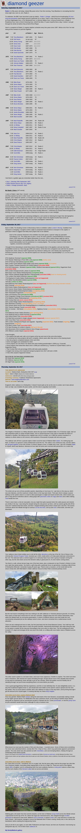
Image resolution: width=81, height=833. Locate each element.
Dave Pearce (18, 142)
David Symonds (19, 52)
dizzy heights (50, 691)
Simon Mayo (18, 108)
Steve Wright (18, 89)
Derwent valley (27, 769)
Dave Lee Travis (19, 61)
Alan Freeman (18, 65)
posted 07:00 (72, 187)
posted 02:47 (72, 221)
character (41, 817)
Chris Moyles (18, 140)
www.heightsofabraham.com (20, 379)
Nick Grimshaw (18, 157)
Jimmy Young (18, 41)
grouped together (13, 444)
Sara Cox (17, 133)
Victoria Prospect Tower (21, 556)
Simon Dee (17, 44)
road (6, 498)
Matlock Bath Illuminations (25, 754)
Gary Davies (17, 99)
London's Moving (57, 228)
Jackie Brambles (19, 112)
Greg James (17, 163)
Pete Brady (17, 48)
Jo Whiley (17, 125)
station (58, 441)
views (49, 496)
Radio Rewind (10, 183)
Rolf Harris (17, 39)
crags (54, 496)
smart (52, 817)
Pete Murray (17, 50)
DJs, (25, 183)
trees (60, 496)
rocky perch (58, 767)
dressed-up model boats (49, 754)
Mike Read (17, 82)
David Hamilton (18, 76)
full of (35, 817)
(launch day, (19, 183)
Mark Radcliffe (18, 120)
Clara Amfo (17, 170)
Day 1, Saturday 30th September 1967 (18, 181)
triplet (73, 444)
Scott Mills (17, 153)
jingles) (29, 183)
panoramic (43, 496)
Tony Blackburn (18, 37)
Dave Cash (17, 46)
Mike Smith (17, 95)
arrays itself (55, 814)
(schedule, (20, 185)
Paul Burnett (17, 74)
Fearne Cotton (18, 159)
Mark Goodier (18, 116)
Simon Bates (18, 84)
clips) (25, 185)
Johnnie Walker (18, 63)
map (35, 372)
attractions (45, 554)
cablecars (32, 826)
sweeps (27, 697)
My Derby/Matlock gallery (13, 830)
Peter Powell (18, 91)
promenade (57, 700)
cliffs (10, 767)
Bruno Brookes (18, 104)
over (55, 507)
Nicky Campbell (19, 127)
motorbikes (40, 751)
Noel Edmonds (18, 69)
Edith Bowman (18, 150)
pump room (72, 700)
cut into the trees (40, 507)
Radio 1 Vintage (45, 16)
